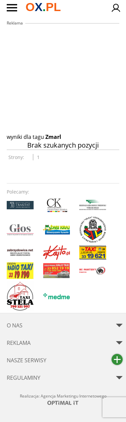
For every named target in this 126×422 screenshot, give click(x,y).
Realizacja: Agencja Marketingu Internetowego (63, 399)
